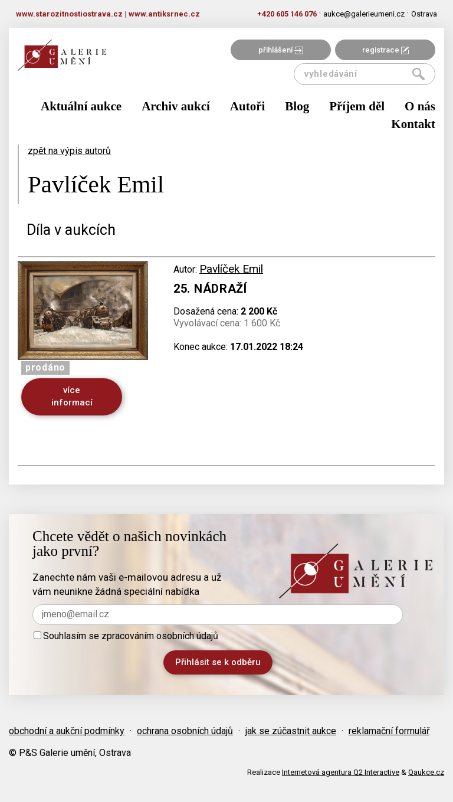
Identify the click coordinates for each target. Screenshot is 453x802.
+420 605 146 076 (287, 13)
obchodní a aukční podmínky (66, 730)
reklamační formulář (389, 730)
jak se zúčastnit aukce (290, 730)
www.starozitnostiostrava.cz (69, 13)
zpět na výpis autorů (69, 150)
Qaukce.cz (426, 772)
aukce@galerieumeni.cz (364, 13)
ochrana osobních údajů (185, 730)
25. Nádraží (210, 288)
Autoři (247, 106)
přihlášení (280, 49)
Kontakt (413, 124)
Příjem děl (357, 106)
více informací (72, 396)
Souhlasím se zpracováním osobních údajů (126, 635)
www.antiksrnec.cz (164, 13)
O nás (420, 106)
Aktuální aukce (81, 106)
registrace (385, 49)
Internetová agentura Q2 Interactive (340, 772)
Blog (297, 106)
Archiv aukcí (176, 106)
